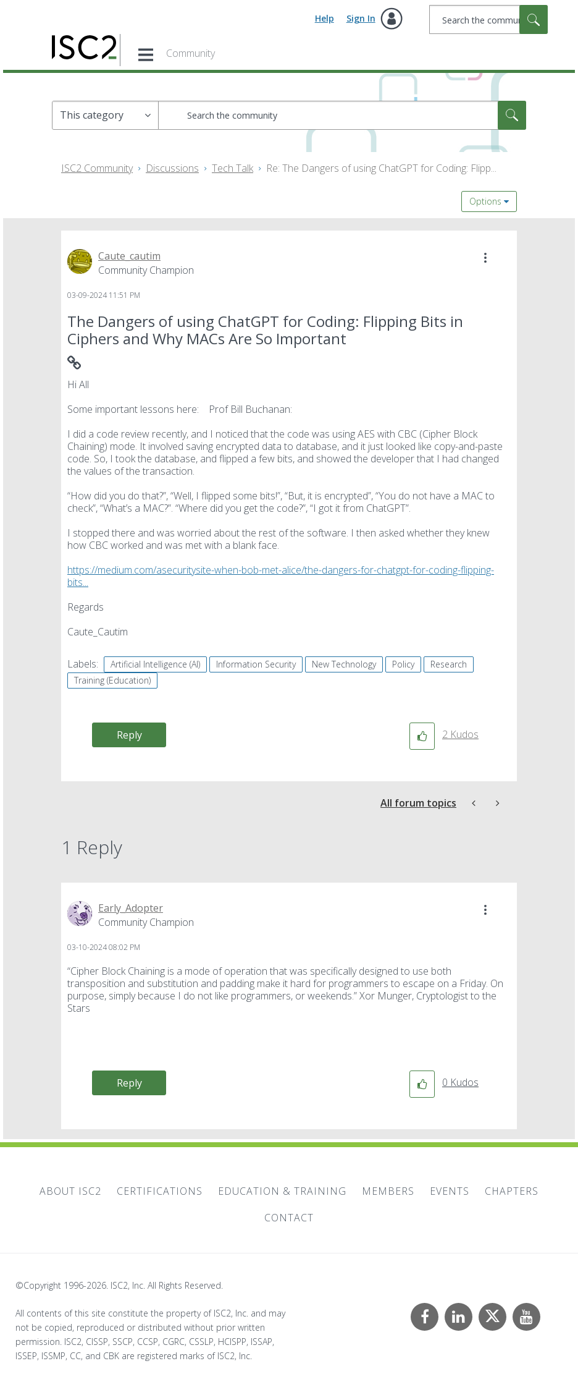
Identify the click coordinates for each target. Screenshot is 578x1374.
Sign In (360, 18)
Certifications (160, 1191)
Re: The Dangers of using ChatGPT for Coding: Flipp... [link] (381, 168)
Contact (289, 1217)
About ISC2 (70, 1191)
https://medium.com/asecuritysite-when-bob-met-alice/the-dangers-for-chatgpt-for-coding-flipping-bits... (280, 576)
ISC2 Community (97, 168)
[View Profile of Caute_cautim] (129, 256)
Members (388, 1191)
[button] (485, 257)
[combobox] (488, 19)
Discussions (172, 168)
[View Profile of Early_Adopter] (130, 908)
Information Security (256, 664)
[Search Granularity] (105, 115)
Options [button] (485, 201)
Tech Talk (232, 168)
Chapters (511, 1191)
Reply (129, 735)
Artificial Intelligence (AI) (155, 664)
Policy (403, 664)
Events (449, 1191)
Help (324, 18)
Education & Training (282, 1191)
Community (190, 53)
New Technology (344, 664)
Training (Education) (112, 680)
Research (448, 664)
